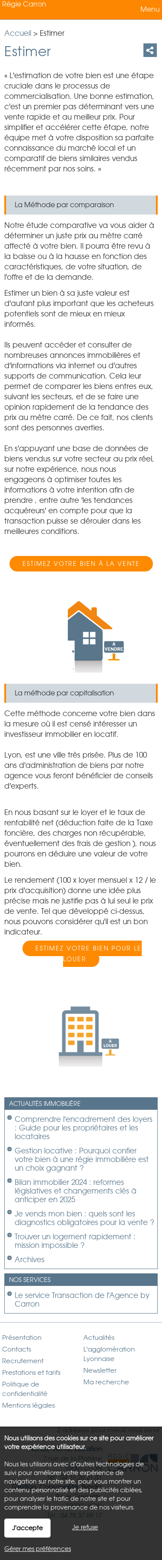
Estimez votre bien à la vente (81, 563)
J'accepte (27, 1528)
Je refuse (85, 1527)
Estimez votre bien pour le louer (88, 954)
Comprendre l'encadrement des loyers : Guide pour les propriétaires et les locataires (83, 1128)
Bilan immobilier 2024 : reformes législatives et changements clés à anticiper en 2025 (76, 1191)
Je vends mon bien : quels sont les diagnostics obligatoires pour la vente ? (84, 1218)
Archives (29, 1259)
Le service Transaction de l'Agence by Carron (82, 1299)
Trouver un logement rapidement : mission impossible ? (75, 1241)
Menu (149, 9)
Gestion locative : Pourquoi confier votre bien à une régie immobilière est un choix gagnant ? (82, 1159)
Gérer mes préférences (37, 1548)
